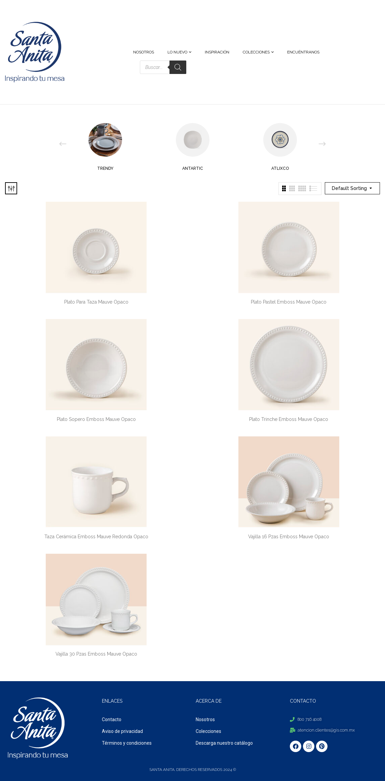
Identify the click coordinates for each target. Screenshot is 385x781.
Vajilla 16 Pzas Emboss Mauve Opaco (288, 536)
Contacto (111, 719)
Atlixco (280, 168)
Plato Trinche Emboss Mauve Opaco (288, 419)
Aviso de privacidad (122, 731)
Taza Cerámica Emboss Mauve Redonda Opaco (96, 536)
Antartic (192, 168)
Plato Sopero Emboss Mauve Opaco (96, 419)
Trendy (105, 168)
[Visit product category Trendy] (105, 140)
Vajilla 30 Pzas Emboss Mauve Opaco (96, 654)
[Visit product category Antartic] (192, 140)
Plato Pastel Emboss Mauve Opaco (288, 302)
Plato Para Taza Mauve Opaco (96, 302)
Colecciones (208, 731)
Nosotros (205, 719)
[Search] (177, 67)
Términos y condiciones (127, 743)
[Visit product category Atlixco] (280, 140)
